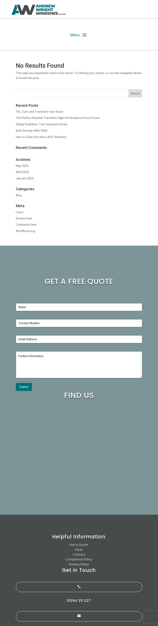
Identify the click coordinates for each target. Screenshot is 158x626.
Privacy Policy (79, 564)
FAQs (79, 549)
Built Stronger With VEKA (32, 130)
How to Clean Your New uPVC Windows (41, 137)
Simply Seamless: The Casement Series (41, 124)
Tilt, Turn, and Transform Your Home (39, 111)
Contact (79, 554)
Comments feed (26, 224)
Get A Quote (78, 544)
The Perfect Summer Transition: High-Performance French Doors (58, 118)
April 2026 (22, 172)
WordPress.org (25, 231)
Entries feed (24, 218)
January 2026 (25, 178)
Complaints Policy (78, 559)
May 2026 (22, 165)
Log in (19, 212)
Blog (18, 195)
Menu (75, 35)
